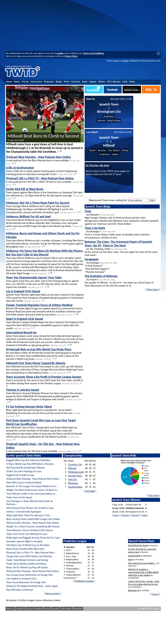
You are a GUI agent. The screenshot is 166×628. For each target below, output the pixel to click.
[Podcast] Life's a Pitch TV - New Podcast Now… (31, 552)
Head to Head (113, 120)
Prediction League (84, 581)
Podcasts (49, 82)
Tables (101, 82)
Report (92, 150)
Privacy (47, 608)
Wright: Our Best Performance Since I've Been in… (32, 489)
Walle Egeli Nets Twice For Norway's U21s (28, 515)
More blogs (153, 289)
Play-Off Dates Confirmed (19, 589)
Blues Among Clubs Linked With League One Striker (33, 519)
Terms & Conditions (34, 608)
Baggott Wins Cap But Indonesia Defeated (28, 460)
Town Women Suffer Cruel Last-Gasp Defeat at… (31, 493)
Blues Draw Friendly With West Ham (25, 548)
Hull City (72, 479)
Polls (66, 82)
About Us (10, 608)
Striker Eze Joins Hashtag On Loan (24, 471)
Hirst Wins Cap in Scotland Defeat (24, 482)
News (17, 82)
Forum (25, 82)
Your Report (113, 150)
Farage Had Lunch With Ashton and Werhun (29, 556)
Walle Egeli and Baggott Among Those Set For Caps (32, 537)
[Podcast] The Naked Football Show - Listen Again (32, 586)
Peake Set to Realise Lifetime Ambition (26, 563)
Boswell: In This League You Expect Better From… (32, 486)
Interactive (36, 82)
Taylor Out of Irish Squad (19, 497)
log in (116, 60)
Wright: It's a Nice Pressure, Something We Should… (33, 526)
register (125, 60)
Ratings (125, 150)
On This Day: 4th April (97, 165)
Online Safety (66, 608)
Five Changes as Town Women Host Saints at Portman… (29, 503)
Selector (101, 120)
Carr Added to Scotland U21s (21, 578)
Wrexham (73, 483)
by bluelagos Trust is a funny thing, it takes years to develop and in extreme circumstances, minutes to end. (117, 232)
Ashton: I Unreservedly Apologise (23, 511)
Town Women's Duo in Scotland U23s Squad (29, 530)
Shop (132, 82)
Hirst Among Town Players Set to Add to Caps (29, 507)
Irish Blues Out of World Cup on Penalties (28, 545)
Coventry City (75, 464)
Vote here (153, 495)
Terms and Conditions (93, 53)
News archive (53, 593)
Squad (92, 82)
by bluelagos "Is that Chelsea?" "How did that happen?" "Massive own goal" (101, 265)
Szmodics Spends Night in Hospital (24, 541)
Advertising (77, 608)
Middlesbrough (76, 472)
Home (9, 82)
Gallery (115, 154)
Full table (90, 491)
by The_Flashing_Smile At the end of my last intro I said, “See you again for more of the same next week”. (121, 248)
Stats (85, 82)
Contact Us (20, 608)
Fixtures (75, 82)
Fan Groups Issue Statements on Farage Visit (29, 574)
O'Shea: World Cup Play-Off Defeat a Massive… (30, 463)
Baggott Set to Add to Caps (20, 475)
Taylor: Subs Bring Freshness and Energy (27, 560)
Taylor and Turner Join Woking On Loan (26, 533)
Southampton (75, 486)
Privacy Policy (71, 56)
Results (135, 515)
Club (124, 82)
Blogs (59, 82)
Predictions (109, 116)
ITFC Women (113, 82)
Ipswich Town (75, 475)
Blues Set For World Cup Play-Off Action (27, 567)
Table (144, 515)
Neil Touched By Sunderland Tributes (25, 467)
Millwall (72, 468)
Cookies (55, 608)
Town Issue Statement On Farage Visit (26, 582)
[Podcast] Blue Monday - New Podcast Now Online (32, 478)
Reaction (102, 150)
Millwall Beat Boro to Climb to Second (43, 137)
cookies (60, 53)
